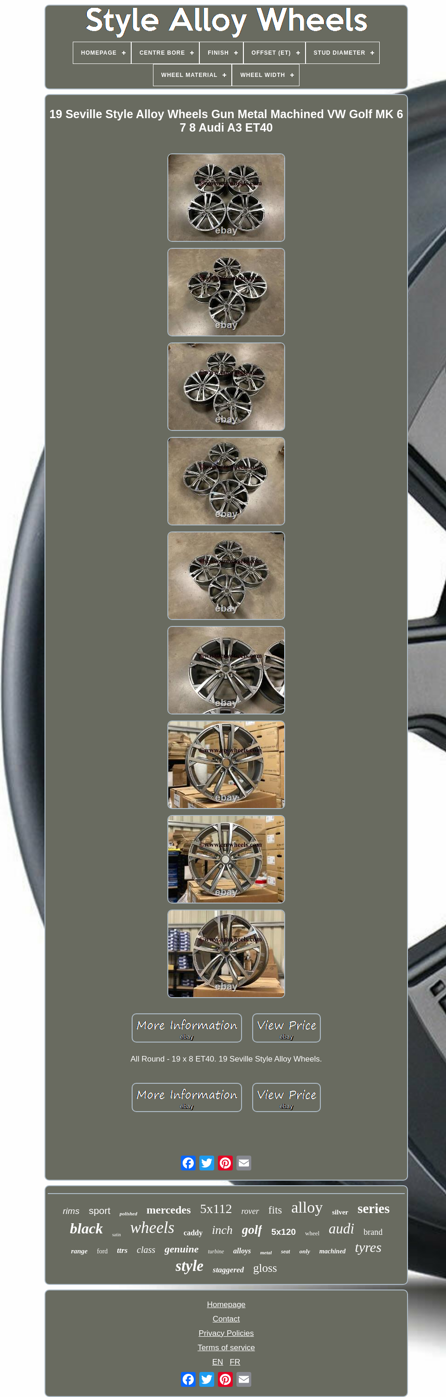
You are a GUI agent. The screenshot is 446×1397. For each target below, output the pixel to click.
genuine (181, 1249)
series (373, 1208)
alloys (242, 1251)
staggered (228, 1269)
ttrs (122, 1250)
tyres (368, 1247)
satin (116, 1234)
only (304, 1251)
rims (71, 1211)
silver (340, 1212)
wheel (312, 1233)
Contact (226, 1319)
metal (266, 1252)
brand (372, 1232)
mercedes (169, 1210)
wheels (152, 1228)
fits (275, 1210)
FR (235, 1362)
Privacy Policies (226, 1333)
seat (285, 1251)
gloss (265, 1268)
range (79, 1251)
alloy (307, 1207)
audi (341, 1228)
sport (99, 1210)
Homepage (226, 1304)
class (146, 1250)
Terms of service (226, 1347)
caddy (193, 1233)
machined (332, 1251)
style (190, 1266)
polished (128, 1213)
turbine (216, 1251)
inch (222, 1230)
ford (102, 1251)
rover (250, 1211)
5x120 (283, 1232)
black (86, 1228)
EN (217, 1362)
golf (252, 1230)
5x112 (216, 1208)
